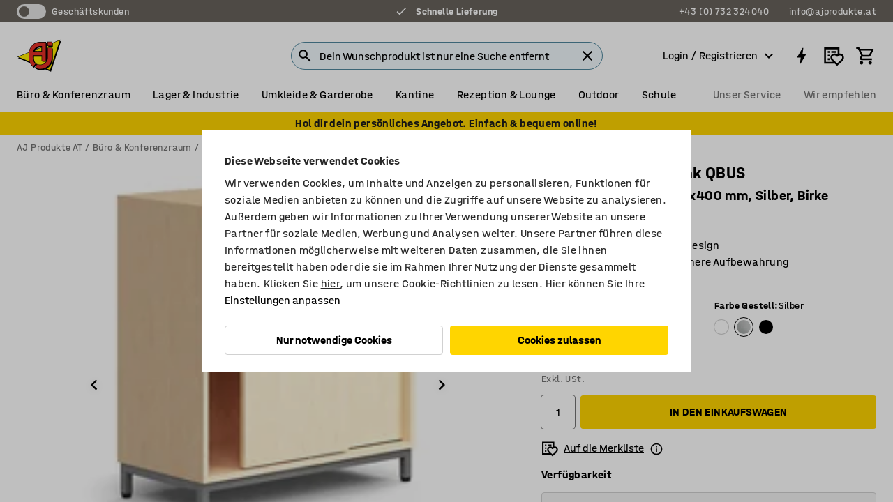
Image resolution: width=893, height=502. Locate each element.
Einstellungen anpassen (282, 300)
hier (330, 283)
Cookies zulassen (559, 340)
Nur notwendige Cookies (334, 340)
